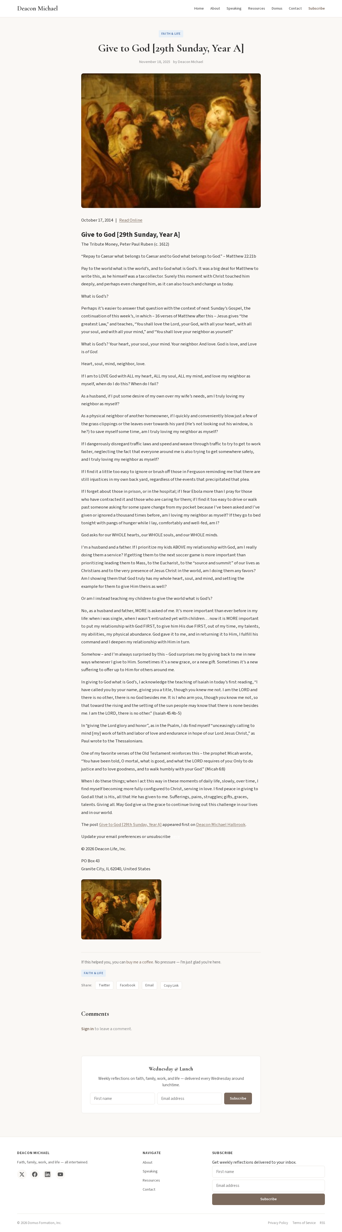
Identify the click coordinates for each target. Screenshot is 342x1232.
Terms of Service (304, 1223)
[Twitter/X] (22, 1174)
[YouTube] (60, 1174)
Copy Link (171, 985)
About (215, 8)
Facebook (127, 985)
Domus (276, 8)
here (175, 836)
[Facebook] (35, 1174)
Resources (256, 8)
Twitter (104, 985)
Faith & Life (171, 34)
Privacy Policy (278, 1223)
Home (199, 8)
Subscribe (316, 8)
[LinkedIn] (47, 1174)
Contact (295, 8)
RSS (322, 1223)
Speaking (234, 8)
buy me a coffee (139, 962)
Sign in (87, 1029)
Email (149, 985)
